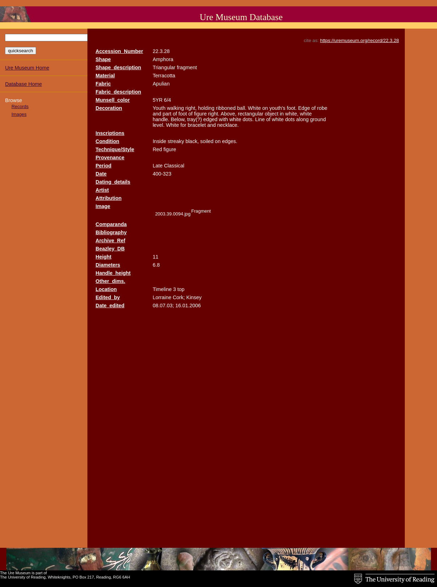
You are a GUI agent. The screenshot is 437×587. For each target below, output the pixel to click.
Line (260, 119)
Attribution (109, 198)
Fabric (103, 84)
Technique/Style (115, 149)
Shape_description (118, 67)
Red (157, 149)
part (166, 114)
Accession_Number (119, 51)
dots (290, 119)
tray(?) (194, 119)
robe (322, 108)
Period (103, 165)
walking (175, 108)
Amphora (163, 59)
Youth (159, 108)
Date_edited (110, 305)
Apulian (161, 84)
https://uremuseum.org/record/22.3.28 (359, 40)
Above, (228, 114)
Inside (159, 141)
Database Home (23, 84)
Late (157, 165)
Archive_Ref (110, 240)
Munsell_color (113, 100)
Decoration (109, 108)
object (271, 114)
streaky (176, 141)
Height (103, 257)
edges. (229, 141)
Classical (174, 165)
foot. (292, 108)
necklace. (228, 125)
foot (182, 114)
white (306, 114)
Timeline (162, 289)
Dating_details (113, 182)
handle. (161, 119)
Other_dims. (110, 281)
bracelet (197, 125)
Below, (178, 119)
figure (200, 114)
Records (19, 106)
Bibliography (111, 232)
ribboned (226, 108)
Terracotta (164, 75)
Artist (102, 190)
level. (159, 125)
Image (103, 206)
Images (18, 114)
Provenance (110, 157)
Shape (103, 59)
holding (206, 108)
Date (101, 174)
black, (192, 141)
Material (105, 75)
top (180, 289)
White (254, 108)
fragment (187, 67)
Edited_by (108, 297)
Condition (107, 141)
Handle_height (113, 273)
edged (210, 119)
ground (318, 119)
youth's (277, 108)
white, (292, 114)
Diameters (108, 265)
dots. (248, 119)
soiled (207, 141)
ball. (241, 108)
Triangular (164, 67)
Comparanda (111, 224)
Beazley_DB (110, 248)
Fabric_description (118, 92)
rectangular (250, 114)
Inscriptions (110, 133)
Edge (304, 108)
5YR (157, 100)
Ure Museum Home (27, 68)
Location (106, 289)
